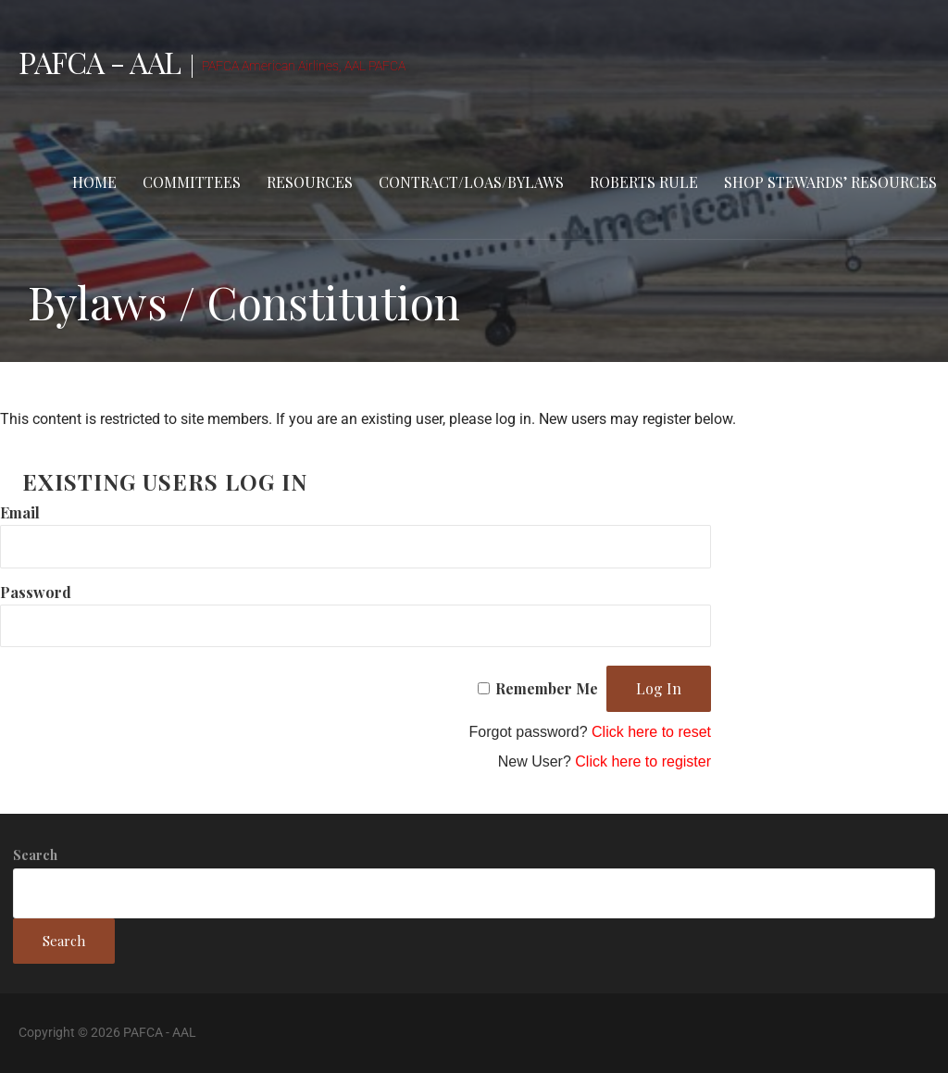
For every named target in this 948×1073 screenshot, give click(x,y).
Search (35, 855)
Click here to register (643, 761)
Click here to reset (651, 732)
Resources (310, 182)
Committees (192, 182)
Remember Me (546, 688)
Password (35, 592)
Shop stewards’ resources (830, 182)
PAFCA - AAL (100, 61)
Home (94, 182)
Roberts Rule (644, 182)
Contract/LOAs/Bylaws (471, 182)
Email (20, 512)
